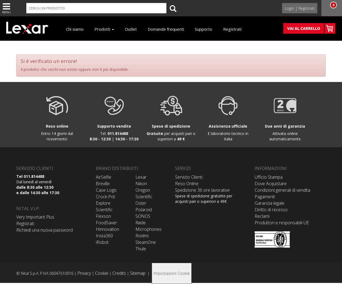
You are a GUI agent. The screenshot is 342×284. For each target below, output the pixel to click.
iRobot (102, 242)
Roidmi (141, 236)
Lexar (141, 177)
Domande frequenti (166, 29)
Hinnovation (107, 229)
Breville (103, 184)
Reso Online (186, 184)
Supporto (203, 29)
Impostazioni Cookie (172, 273)
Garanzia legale (269, 203)
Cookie (101, 273)
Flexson (103, 216)
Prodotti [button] (104, 29)
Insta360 (104, 236)
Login (289, 8)
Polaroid (143, 210)
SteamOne (145, 242)
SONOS (142, 216)
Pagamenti (265, 197)
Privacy (84, 273)
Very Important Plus (35, 217)
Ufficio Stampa (269, 177)
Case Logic (106, 190)
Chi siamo (75, 29)
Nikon (141, 184)
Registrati (307, 8)
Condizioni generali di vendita (282, 190)
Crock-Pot (105, 197)
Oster (140, 203)
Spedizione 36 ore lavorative (202, 190)
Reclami (262, 216)
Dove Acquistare (271, 184)
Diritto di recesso (271, 210)
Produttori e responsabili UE (282, 223)
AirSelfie (103, 177)
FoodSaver (106, 223)
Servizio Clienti (188, 177)
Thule (140, 249)
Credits (119, 273)
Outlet (131, 29)
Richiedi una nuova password (44, 230)
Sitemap (137, 273)
